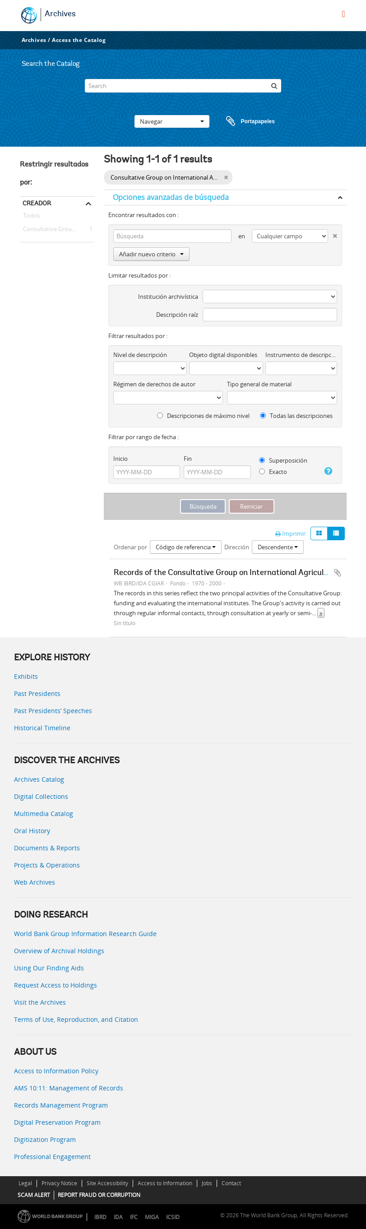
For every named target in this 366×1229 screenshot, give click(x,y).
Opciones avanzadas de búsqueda (171, 197)
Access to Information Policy (56, 1071)
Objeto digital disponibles (223, 355)
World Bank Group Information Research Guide (85, 933)
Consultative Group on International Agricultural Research (57, 229)
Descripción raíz (177, 315)
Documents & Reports (47, 848)
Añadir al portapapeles (337, 572)
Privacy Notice (59, 1183)
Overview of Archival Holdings (59, 950)
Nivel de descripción (140, 355)
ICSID (173, 1217)
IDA (118, 1217)
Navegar (172, 121)
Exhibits (26, 676)
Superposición (283, 460)
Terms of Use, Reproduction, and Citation (76, 1019)
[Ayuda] (327, 471)
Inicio (120, 458)
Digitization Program (45, 1139)
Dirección (236, 547)
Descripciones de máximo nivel (203, 416)
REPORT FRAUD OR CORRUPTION (99, 1195)
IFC (134, 1217)
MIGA (152, 1217)
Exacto (273, 472)
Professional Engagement (52, 1156)
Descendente (278, 547)
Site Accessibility (107, 1183)
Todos (31, 217)
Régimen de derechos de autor (154, 384)
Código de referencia (186, 547)
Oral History (32, 830)
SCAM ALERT (34, 1195)
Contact (231, 1183)
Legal (25, 1183)
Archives (60, 14)
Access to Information (165, 1183)
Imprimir (290, 533)
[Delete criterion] (332, 234)
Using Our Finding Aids (49, 968)
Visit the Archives (40, 1002)
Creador (37, 203)
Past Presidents (37, 693)
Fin (188, 458)
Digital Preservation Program (57, 1122)
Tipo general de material (259, 384)
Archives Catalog (39, 779)
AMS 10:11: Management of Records (68, 1088)
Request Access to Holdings (55, 985)
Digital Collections (41, 796)
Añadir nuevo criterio (151, 254)
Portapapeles (242, 121)
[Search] (183, 86)
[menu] (343, 14)
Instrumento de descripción (301, 355)
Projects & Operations (47, 865)
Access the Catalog (79, 40)
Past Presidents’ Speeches (53, 710)
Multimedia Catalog (43, 813)
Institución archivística (168, 296)
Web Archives (34, 882)
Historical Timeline (42, 727)
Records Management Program (61, 1105)
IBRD (100, 1217)
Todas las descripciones (296, 416)
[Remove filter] (226, 177)
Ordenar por (130, 547)
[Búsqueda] (274, 86)
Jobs (207, 1183)
